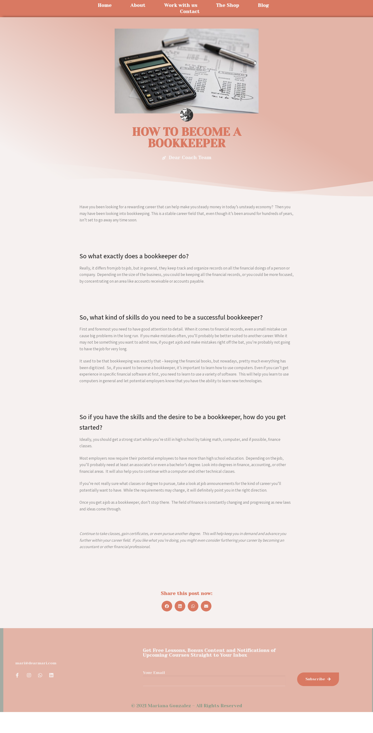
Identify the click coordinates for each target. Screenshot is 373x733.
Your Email (154, 672)
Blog (263, 5)
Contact (190, 11)
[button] (167, 606)
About (137, 5)
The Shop (227, 5)
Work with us (180, 5)
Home (105, 5)
